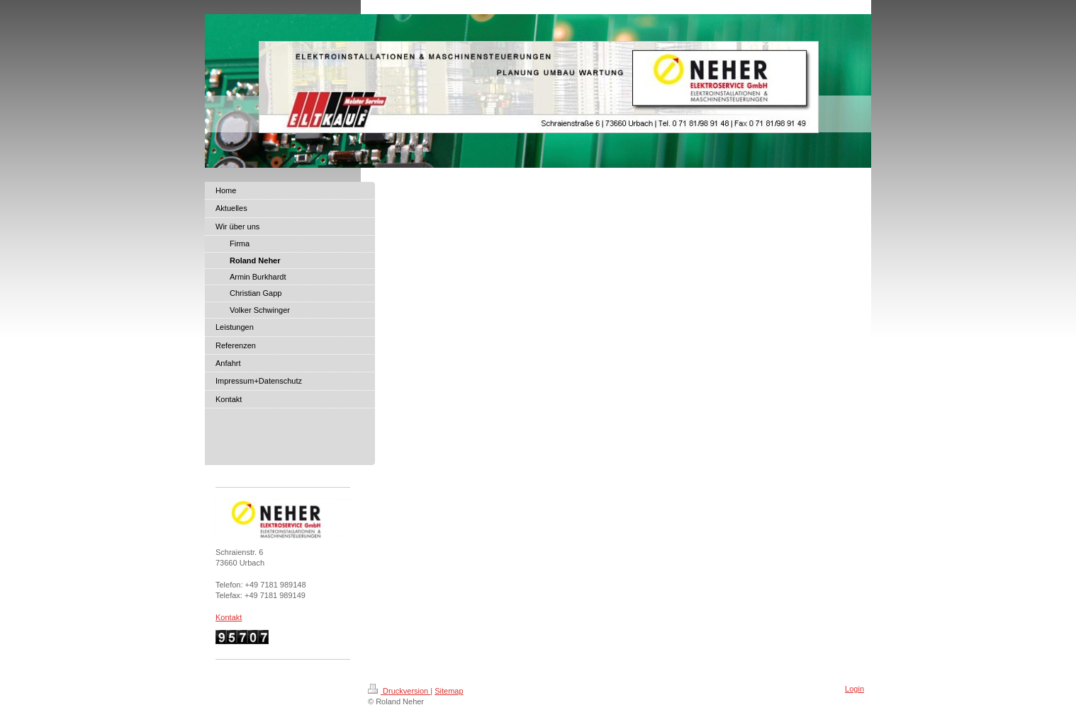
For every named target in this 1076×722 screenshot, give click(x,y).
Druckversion (399, 691)
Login (854, 688)
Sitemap (449, 691)
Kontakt (228, 617)
